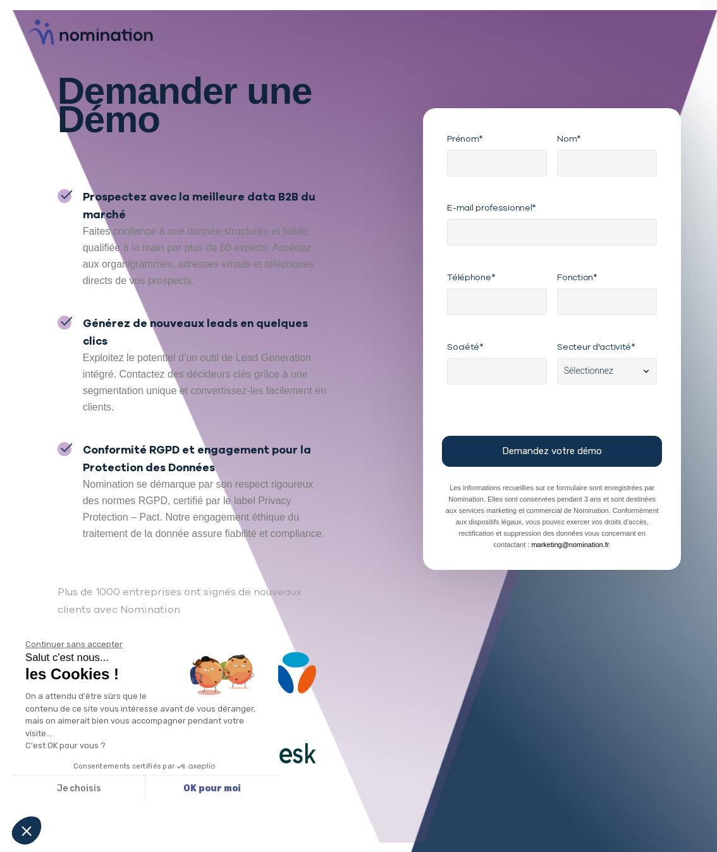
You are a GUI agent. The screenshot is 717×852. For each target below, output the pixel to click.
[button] (26, 830)
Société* (465, 347)
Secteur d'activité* (596, 347)
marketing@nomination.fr (569, 544)
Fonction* (577, 277)
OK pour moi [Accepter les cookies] (212, 788)
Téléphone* (471, 277)
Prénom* (465, 138)
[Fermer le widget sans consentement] (74, 644)
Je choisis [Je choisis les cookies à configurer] (79, 788)
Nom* (569, 138)
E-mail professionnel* (491, 207)
